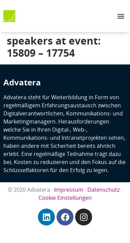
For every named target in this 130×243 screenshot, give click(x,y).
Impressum (68, 189)
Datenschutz (103, 189)
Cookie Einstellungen (65, 197)
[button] (121, 16)
